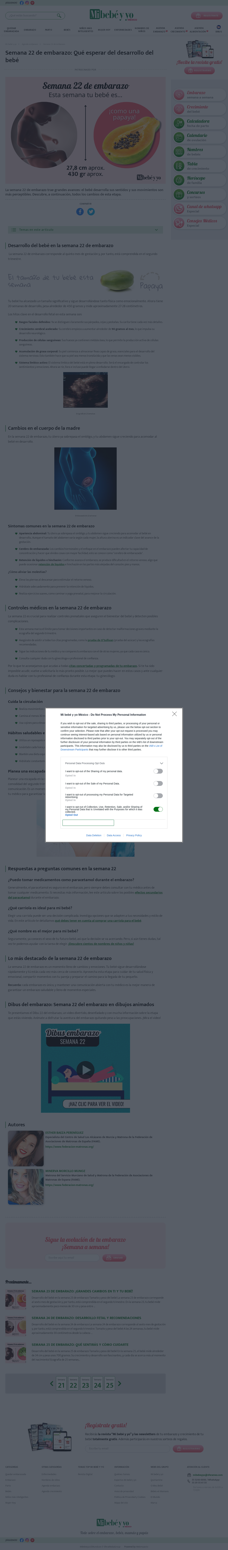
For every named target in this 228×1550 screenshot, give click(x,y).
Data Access (114, 835)
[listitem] (114, 763)
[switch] (158, 771)
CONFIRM (88, 822)
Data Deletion (93, 835)
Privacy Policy (134, 835)
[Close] (175, 715)
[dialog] (114, 775)
